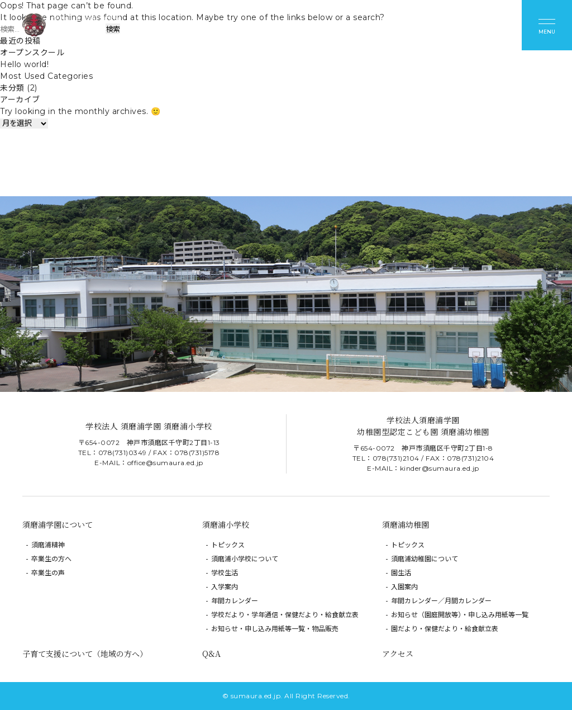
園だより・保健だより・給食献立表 (444, 628)
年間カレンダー (234, 601)
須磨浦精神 (48, 545)
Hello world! (24, 64)
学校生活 (224, 573)
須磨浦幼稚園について (424, 559)
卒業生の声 (48, 573)
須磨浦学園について (57, 524)
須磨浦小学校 (225, 524)
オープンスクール (32, 53)
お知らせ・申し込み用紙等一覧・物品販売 (275, 628)
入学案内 (224, 587)
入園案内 (404, 587)
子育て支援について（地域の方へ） (84, 653)
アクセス (397, 653)
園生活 (401, 573)
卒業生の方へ (51, 559)
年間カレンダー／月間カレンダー (441, 601)
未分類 (12, 88)
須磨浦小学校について (244, 559)
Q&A (211, 653)
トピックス (228, 545)
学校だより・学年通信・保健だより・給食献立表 (285, 614)
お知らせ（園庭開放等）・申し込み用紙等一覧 (459, 614)
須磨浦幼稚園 (405, 524)
